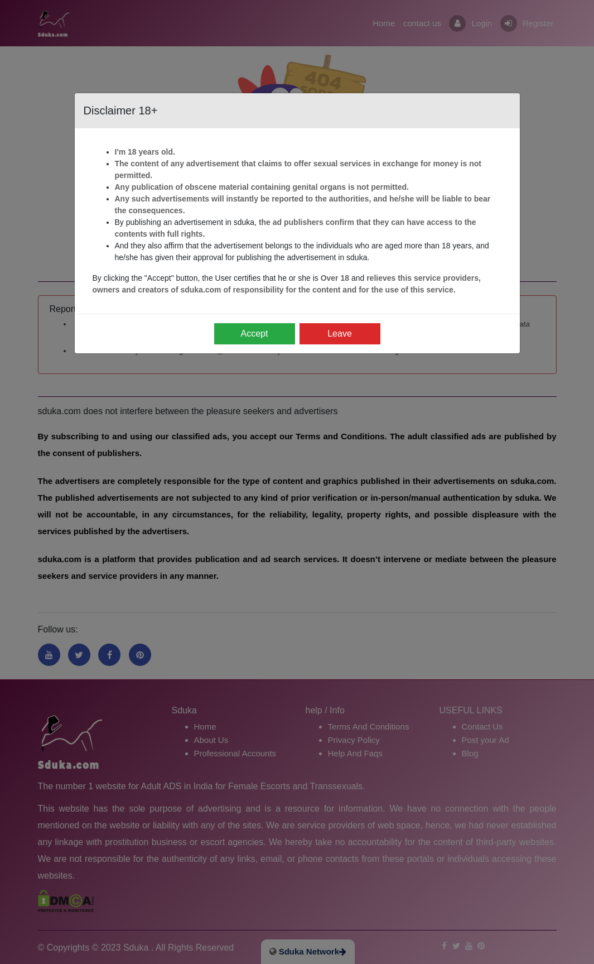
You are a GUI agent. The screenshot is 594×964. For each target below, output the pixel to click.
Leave (339, 333)
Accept (254, 333)
